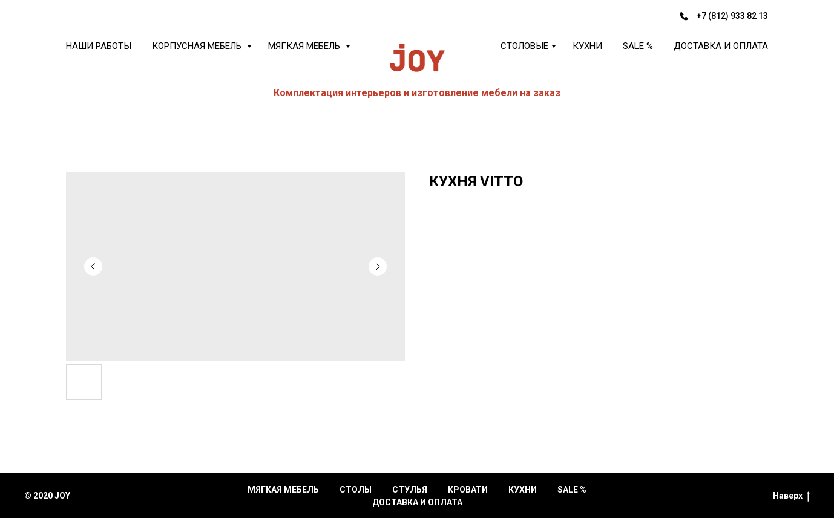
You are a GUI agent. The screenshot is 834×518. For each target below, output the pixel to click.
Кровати (468, 489)
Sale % (638, 45)
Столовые (524, 45)
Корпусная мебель (198, 45)
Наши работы (98, 45)
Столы (356, 489)
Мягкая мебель (305, 45)
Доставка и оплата (721, 45)
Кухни (587, 45)
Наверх (791, 496)
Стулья (409, 489)
